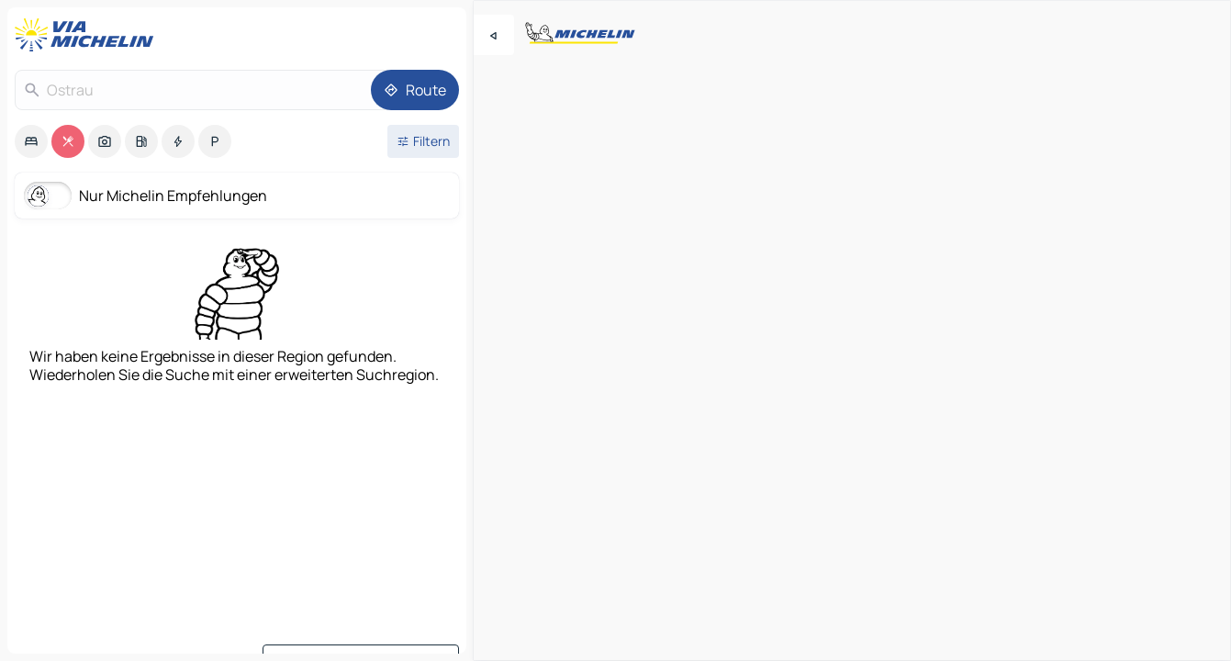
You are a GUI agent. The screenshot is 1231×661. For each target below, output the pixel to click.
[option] (31, 141)
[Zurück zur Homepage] (88, 35)
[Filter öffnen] (423, 141)
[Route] (415, 90)
